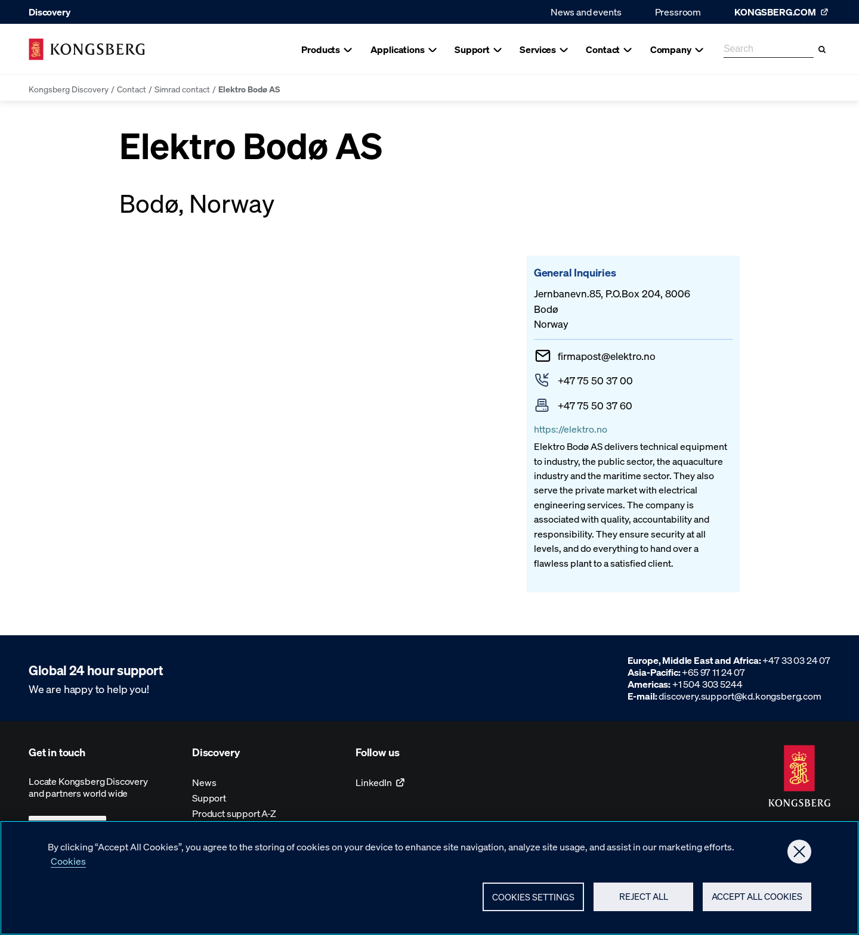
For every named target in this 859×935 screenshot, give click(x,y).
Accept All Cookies (757, 896)
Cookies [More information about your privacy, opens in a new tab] (68, 861)
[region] (429, 878)
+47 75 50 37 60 (595, 405)
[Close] (799, 851)
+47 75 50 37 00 (595, 380)
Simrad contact (182, 88)
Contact (131, 88)
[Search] (822, 49)
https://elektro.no (570, 429)
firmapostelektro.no (607, 356)
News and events (586, 11)
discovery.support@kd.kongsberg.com (740, 695)
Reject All (643, 896)
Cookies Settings (533, 897)
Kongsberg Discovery (69, 88)
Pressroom (678, 11)
